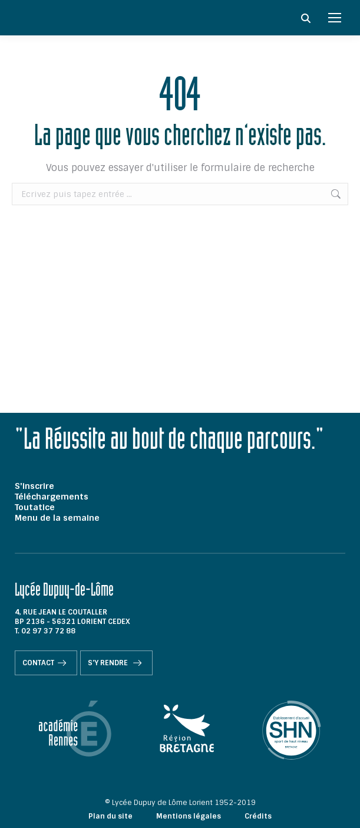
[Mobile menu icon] (335, 18)
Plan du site (110, 816)
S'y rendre (116, 663)
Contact (46, 663)
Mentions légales (188, 816)
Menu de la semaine (57, 517)
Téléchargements (51, 496)
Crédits (258, 816)
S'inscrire (34, 486)
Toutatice (35, 507)
